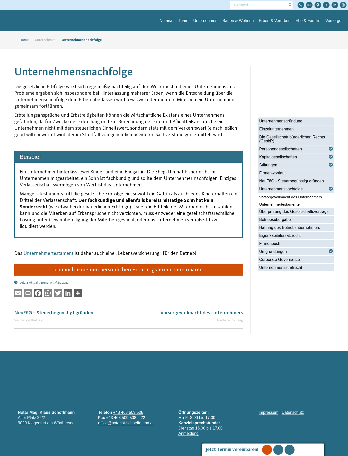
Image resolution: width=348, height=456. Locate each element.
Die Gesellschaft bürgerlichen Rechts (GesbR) (292, 139)
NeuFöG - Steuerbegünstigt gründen (291, 181)
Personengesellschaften (280, 149)
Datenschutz (293, 412)
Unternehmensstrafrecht (280, 267)
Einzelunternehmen (276, 129)
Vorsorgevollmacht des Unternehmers (290, 197)
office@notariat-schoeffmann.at (126, 423)
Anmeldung (188, 433)
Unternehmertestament (49, 253)
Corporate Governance (279, 259)
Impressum (268, 412)
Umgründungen (273, 251)
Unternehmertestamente (279, 204)
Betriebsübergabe (275, 219)
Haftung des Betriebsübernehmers (289, 227)
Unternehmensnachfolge (281, 189)
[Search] (261, 5)
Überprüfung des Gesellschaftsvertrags (294, 211)
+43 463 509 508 (128, 412)
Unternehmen (45, 40)
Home (22, 40)
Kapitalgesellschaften (278, 157)
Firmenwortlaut (272, 173)
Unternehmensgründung (281, 121)
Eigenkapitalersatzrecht (280, 235)
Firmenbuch (269, 243)
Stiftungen (268, 165)
